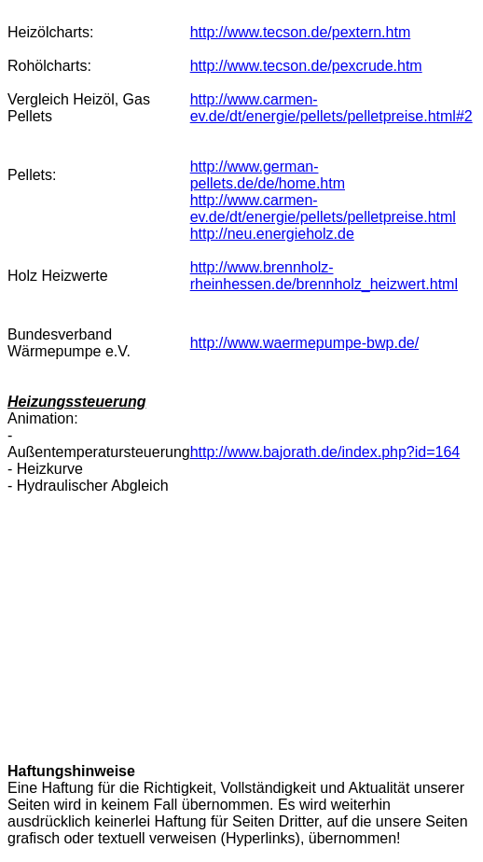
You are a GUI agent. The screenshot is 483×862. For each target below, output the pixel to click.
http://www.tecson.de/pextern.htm (300, 32)
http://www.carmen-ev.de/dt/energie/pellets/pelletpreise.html (323, 208)
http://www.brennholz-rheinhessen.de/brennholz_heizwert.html (324, 275)
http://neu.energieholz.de (272, 234)
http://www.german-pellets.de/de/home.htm (267, 175)
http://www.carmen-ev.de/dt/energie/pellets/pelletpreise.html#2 (331, 107)
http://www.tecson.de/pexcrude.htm (306, 66)
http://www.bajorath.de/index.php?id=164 (325, 452)
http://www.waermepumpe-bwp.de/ (304, 343)
